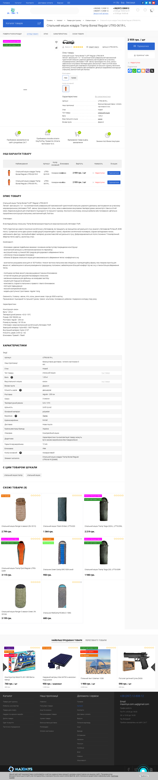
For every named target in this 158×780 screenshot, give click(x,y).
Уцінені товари (45, 718)
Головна (6, 3)
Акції (79, 727)
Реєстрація (130, 2)
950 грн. (62, 576)
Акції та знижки (45, 710)
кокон (100, 119)
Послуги (80, 744)
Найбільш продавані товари (67, 640)
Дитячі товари (8, 718)
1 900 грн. (98, 685)
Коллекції (80, 748)
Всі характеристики (103, 97)
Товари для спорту (9, 710)
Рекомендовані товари (48, 714)
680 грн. (62, 619)
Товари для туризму (10, 702)
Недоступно (98, 173)
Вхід (122, 2)
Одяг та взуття (8, 723)
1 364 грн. (62, 533)
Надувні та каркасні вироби (13, 714)
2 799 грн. (21, 533)
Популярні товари (46, 706)
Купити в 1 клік (141, 55)
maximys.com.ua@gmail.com (134, 704)
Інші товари (106, 373)
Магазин (80, 739)
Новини (80, 756)
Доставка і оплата (45, 3)
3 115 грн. (21, 576)
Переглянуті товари (96, 640)
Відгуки (60, 3)
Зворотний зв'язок (100, 13)
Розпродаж (44, 727)
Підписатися (114, 173)
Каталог (18, 3)
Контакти (30, 3)
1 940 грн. (104, 576)
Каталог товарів (23, 23)
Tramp (45, 416)
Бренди (79, 731)
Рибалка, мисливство (11, 706)
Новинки (43, 702)
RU (118, 2)
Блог (78, 752)
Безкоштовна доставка (48, 723)
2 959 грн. (79, 173)
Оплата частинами (47, 731)
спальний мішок (104, 113)
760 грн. (22, 685)
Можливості (81, 760)
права (73, 78)
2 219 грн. (104, 533)
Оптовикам (81, 735)
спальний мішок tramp (13, 475)
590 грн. (136, 685)
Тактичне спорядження (11, 727)
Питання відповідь (83, 723)
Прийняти (144, 776)
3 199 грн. (21, 619)
